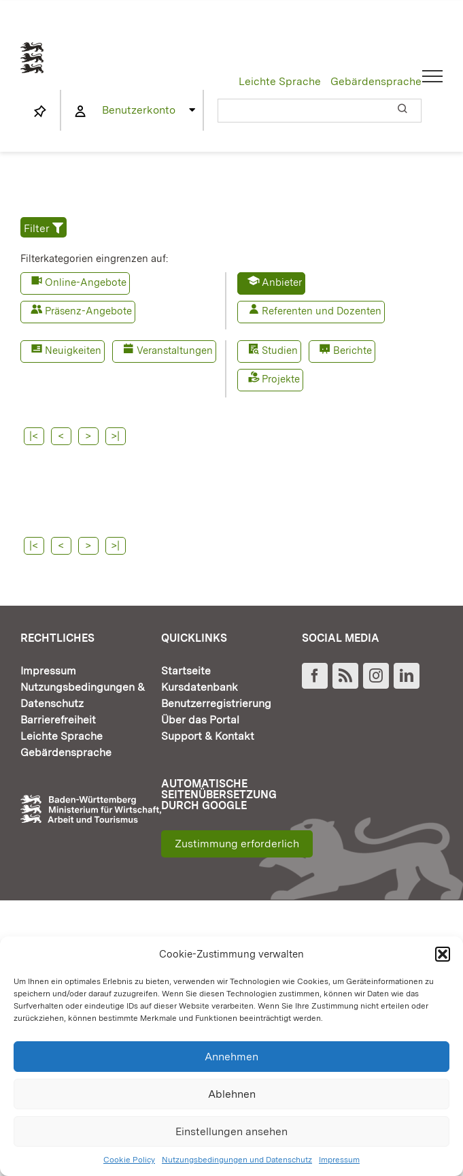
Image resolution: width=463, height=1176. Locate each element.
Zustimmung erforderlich (237, 861)
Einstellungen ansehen (231, 1131)
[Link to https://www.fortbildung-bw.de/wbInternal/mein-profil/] (80, 111)
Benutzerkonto (138, 109)
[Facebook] (315, 694)
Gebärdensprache (376, 81)
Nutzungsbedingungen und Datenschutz (237, 1159)
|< (33, 435)
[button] (442, 954)
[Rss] (345, 694)
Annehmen (231, 1056)
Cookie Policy (129, 1159)
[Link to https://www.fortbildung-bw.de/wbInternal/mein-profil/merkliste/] (40, 111)
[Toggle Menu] (432, 76)
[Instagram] (376, 694)
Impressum (339, 1159)
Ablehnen (232, 1094)
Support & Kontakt (207, 754)
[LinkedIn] (406, 694)
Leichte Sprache (280, 81)
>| (278, 435)
